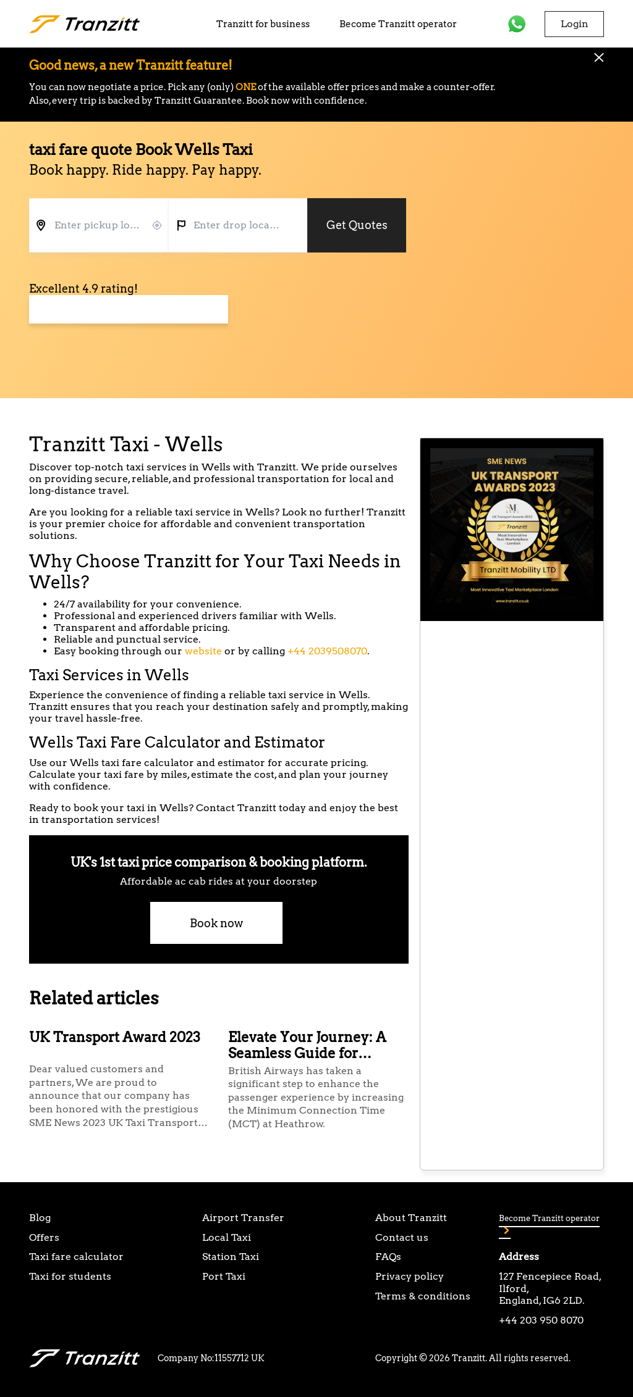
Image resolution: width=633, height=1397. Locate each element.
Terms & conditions (422, 1296)
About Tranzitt (411, 1218)
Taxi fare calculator (76, 1256)
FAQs (388, 1256)
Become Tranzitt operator (398, 24)
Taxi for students (70, 1276)
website (203, 651)
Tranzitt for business (263, 24)
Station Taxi (230, 1256)
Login (574, 24)
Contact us (401, 1237)
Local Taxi (226, 1237)
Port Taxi (223, 1276)
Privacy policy (409, 1276)
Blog (40, 1218)
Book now (216, 923)
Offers (44, 1237)
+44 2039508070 (327, 651)
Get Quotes (357, 225)
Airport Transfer (243, 1218)
